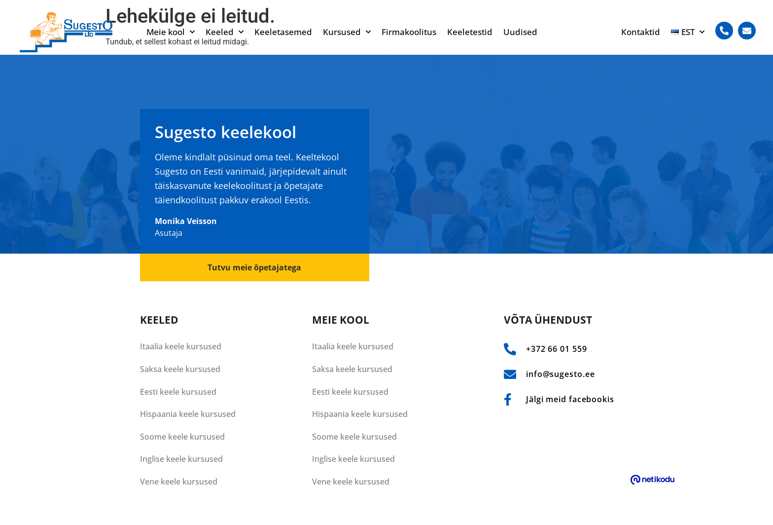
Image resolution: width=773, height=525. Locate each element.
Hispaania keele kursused (188, 414)
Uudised (520, 32)
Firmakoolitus (409, 32)
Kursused (347, 32)
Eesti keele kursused (178, 391)
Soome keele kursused (182, 436)
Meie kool (170, 32)
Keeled (225, 32)
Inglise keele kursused (181, 458)
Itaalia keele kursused (180, 346)
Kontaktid (640, 32)
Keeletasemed (283, 32)
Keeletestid (469, 32)
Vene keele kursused (178, 481)
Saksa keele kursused (180, 369)
